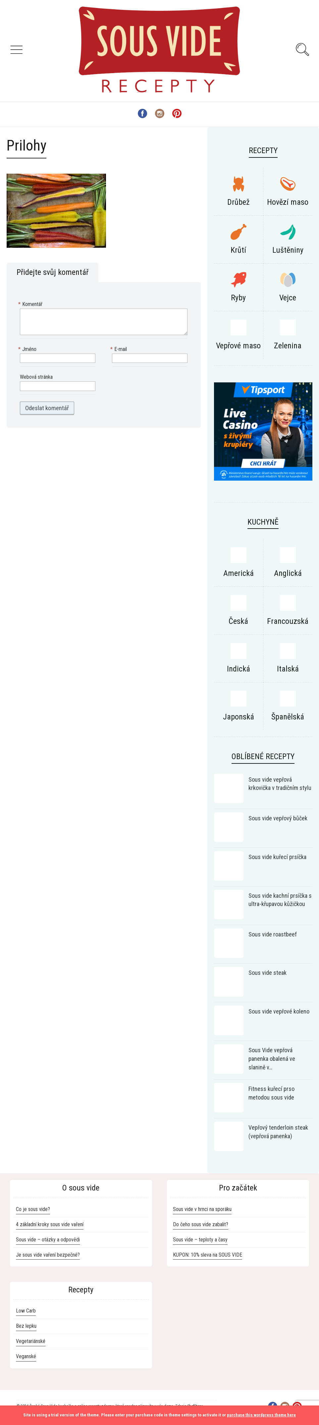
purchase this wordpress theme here (261, 1414)
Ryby (238, 297)
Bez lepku (26, 1326)
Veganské (26, 1356)
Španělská (287, 716)
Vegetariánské (30, 1341)
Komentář (31, 304)
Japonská (238, 716)
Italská (288, 668)
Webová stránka (36, 377)
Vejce (287, 297)
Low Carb (26, 1311)
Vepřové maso (238, 345)
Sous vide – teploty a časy (200, 1239)
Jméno (28, 349)
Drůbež (238, 202)
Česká (238, 621)
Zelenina (287, 345)
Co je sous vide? (33, 1209)
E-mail (119, 349)
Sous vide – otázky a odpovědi (48, 1239)
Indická (238, 668)
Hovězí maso (287, 202)
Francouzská (287, 621)
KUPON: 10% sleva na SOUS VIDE (207, 1255)
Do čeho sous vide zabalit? (200, 1224)
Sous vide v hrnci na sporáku (202, 1209)
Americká (238, 573)
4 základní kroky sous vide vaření (49, 1224)
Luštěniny (287, 250)
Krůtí (238, 250)
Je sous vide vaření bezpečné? (48, 1255)
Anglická (288, 573)
